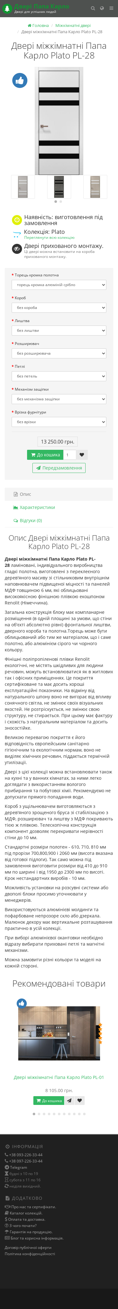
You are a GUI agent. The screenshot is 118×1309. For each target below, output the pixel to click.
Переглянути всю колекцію (49, 237)
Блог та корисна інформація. (37, 1238)
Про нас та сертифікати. (33, 1206)
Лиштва (22, 320)
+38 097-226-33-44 (25, 1161)
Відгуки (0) (27, 520)
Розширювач (27, 343)
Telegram (18, 1167)
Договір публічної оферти (28, 1247)
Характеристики (34, 507)
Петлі (20, 366)
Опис (22, 494)
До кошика (45, 455)
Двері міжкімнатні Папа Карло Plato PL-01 (59, 1077)
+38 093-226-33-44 (25, 1155)
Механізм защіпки (32, 389)
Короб (20, 297)
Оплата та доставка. (26, 1219)
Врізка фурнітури (30, 412)
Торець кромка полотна (37, 275)
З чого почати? (22, 1225)
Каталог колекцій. (25, 1213)
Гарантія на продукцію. (31, 1232)
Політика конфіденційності (30, 1253)
